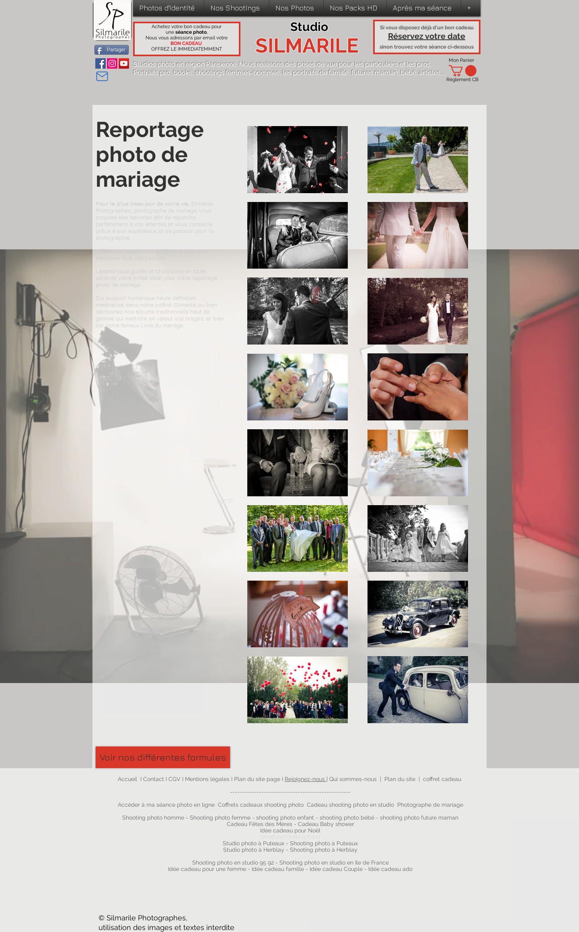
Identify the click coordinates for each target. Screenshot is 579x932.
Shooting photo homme (153, 817)
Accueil (127, 779)
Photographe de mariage (430, 804)
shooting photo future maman (419, 817)
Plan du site (400, 779)
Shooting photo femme (220, 817)
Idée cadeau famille (278, 869)
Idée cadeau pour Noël (290, 830)
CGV (175, 779)
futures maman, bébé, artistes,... (398, 72)
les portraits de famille (315, 72)
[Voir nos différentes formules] (163, 757)
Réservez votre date (426, 36)
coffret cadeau (442, 779)
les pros (418, 64)
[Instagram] (112, 63)
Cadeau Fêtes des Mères (259, 824)
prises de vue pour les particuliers (347, 64)
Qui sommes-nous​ (353, 779)
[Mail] (101, 76)
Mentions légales (207, 779)
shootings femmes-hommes (237, 72)
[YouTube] (124, 63)
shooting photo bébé (348, 817)
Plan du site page (258, 779)
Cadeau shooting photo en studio (350, 804)
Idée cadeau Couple (336, 869)
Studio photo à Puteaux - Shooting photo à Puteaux (290, 843)
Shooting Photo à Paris (290, 837)
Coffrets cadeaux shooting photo (261, 804)
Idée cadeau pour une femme (207, 869)
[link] (462, 70)
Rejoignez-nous (305, 779)
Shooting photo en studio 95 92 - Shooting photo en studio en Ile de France (290, 862)
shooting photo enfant (285, 817)
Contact (154, 779)
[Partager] (111, 50)
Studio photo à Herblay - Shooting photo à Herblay (291, 849)
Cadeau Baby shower (326, 824)
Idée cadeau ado (390, 869)
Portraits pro (151, 72)
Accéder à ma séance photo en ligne (166, 804)
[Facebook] (100, 63)
